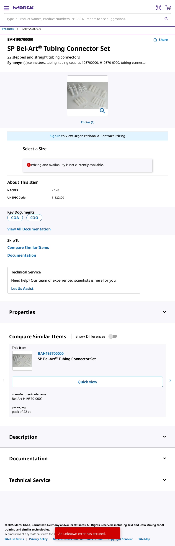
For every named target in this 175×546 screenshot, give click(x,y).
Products (8, 29)
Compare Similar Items (28, 247)
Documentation (21, 255)
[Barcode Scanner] (158, 7)
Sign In (55, 136)
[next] (170, 380)
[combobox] (87, 18)
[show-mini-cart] (168, 8)
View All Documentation (29, 229)
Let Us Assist (22, 288)
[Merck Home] (23, 7)
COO (34, 217)
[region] (87, 96)
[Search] (166, 18)
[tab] (11, 28)
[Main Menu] (6, 8)
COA (15, 217)
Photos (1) (87, 122)
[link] (14, 539)
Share (160, 39)
